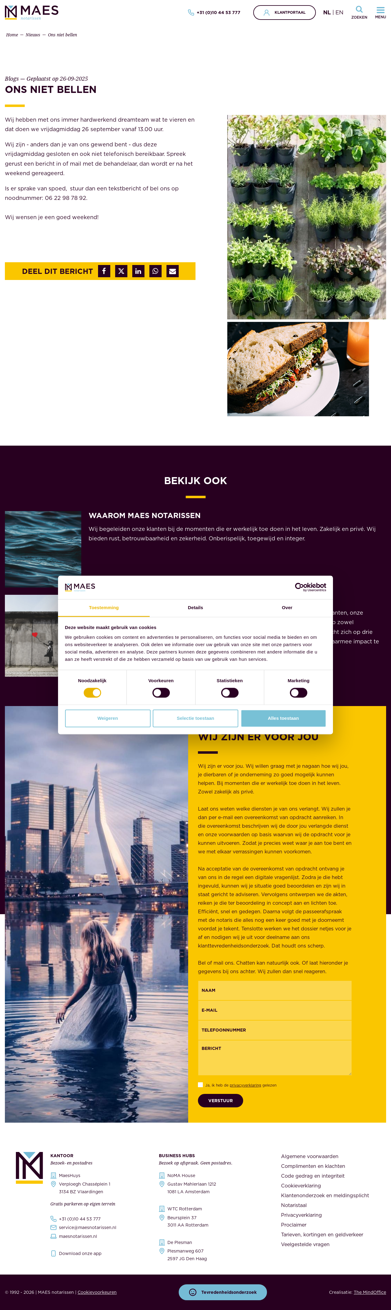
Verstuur (220, 1101)
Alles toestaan (283, 718)
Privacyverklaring (301, 1215)
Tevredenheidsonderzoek (223, 1292)
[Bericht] (275, 1058)
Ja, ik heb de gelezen (240, 1085)
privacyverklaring (245, 1085)
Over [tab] (287, 607)
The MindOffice (370, 1292)
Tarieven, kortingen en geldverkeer (322, 1234)
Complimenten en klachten (313, 1166)
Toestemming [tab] (104, 607)
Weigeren (107, 718)
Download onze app (80, 1253)
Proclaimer (293, 1224)
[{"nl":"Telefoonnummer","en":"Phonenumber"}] (275, 1030)
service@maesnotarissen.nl (87, 1227)
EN (339, 12)
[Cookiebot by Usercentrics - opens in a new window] (299, 587)
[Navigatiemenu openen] (380, 12)
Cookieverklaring (301, 1185)
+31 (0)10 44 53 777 (214, 12)
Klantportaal (284, 12)
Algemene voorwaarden (309, 1156)
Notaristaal (294, 1205)
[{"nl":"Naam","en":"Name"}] (275, 990)
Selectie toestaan (195, 718)
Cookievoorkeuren (97, 1292)
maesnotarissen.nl (78, 1236)
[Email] (275, 1010)
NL (327, 12)
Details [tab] (195, 607)
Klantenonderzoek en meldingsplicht (325, 1195)
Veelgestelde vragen (305, 1244)
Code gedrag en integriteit (313, 1175)
